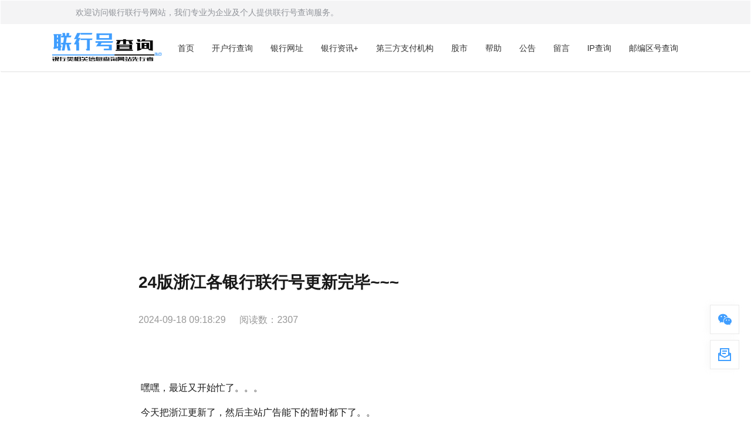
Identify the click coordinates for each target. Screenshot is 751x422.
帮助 (493, 48)
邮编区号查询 (653, 48)
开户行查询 (232, 48)
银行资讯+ (339, 48)
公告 (527, 48)
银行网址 (286, 48)
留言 (561, 48)
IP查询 (599, 48)
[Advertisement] (375, 160)
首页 (186, 48)
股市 (459, 48)
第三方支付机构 (405, 48)
